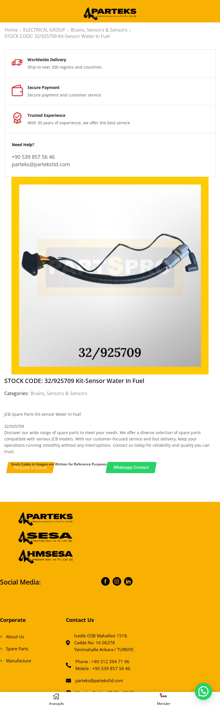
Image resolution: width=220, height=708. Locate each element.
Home (11, 30)
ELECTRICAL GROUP (44, 30)
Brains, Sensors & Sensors (99, 30)
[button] (203, 691)
